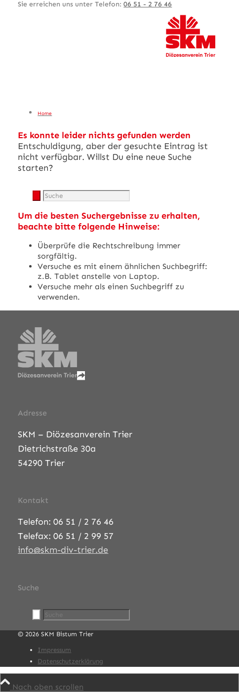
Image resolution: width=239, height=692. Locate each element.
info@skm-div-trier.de (63, 549)
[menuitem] (129, 113)
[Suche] (86, 195)
